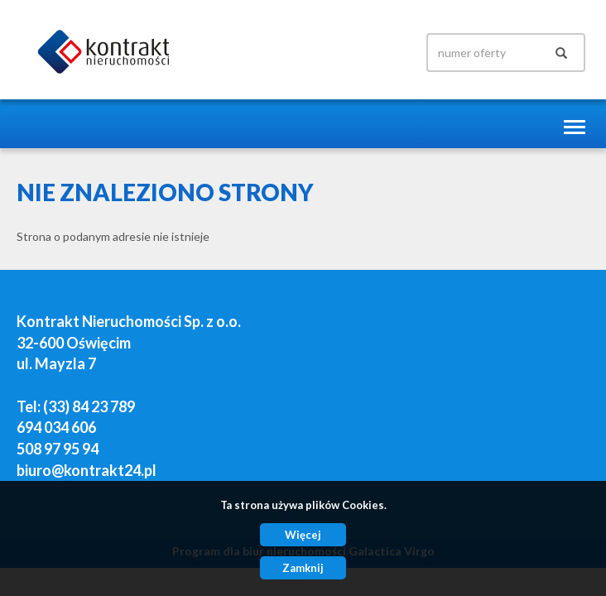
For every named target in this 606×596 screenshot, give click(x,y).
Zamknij (303, 567)
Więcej (303, 534)
